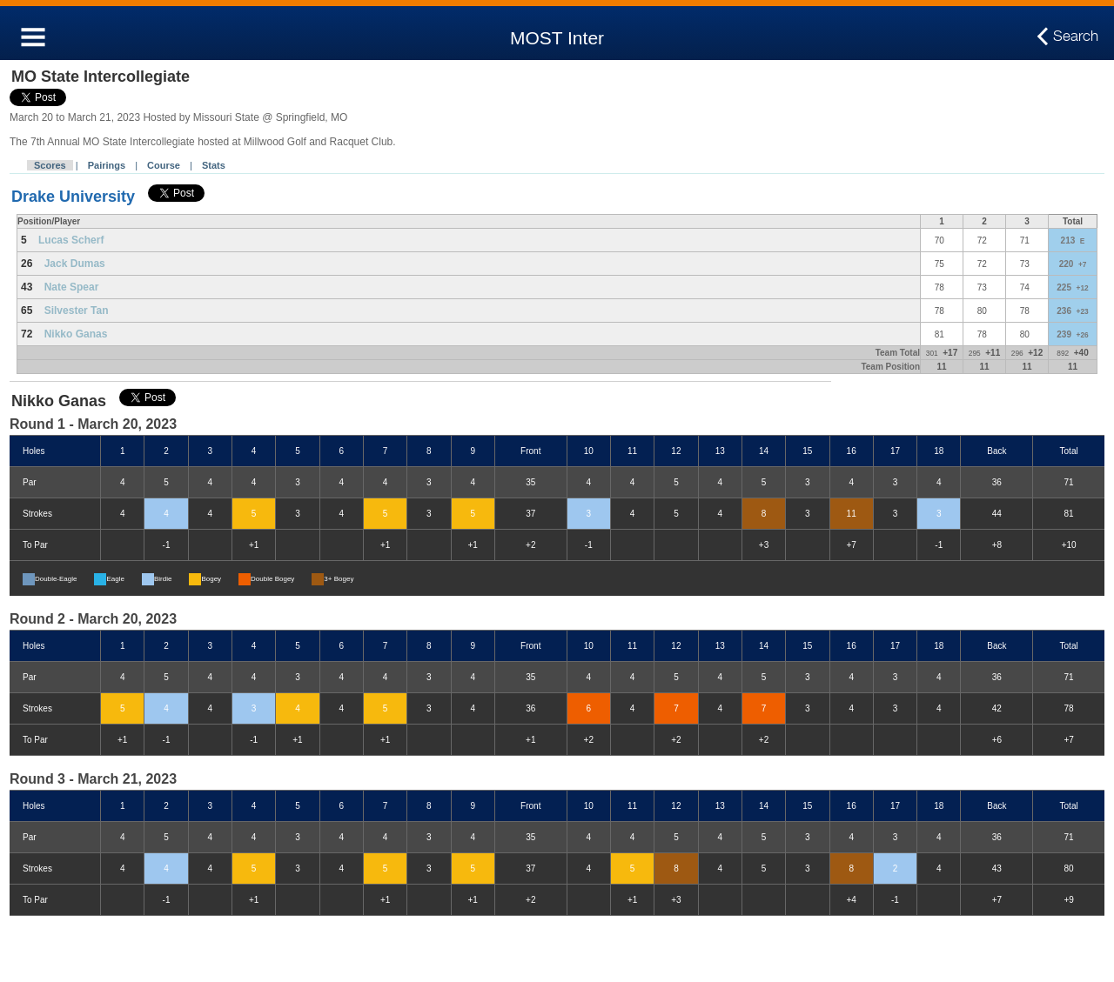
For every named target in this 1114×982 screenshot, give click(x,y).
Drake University (73, 196)
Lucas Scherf (71, 240)
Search (1075, 36)
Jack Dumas (74, 263)
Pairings (106, 165)
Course (163, 165)
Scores (50, 165)
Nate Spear (71, 287)
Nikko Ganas (76, 334)
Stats (213, 165)
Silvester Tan (76, 310)
